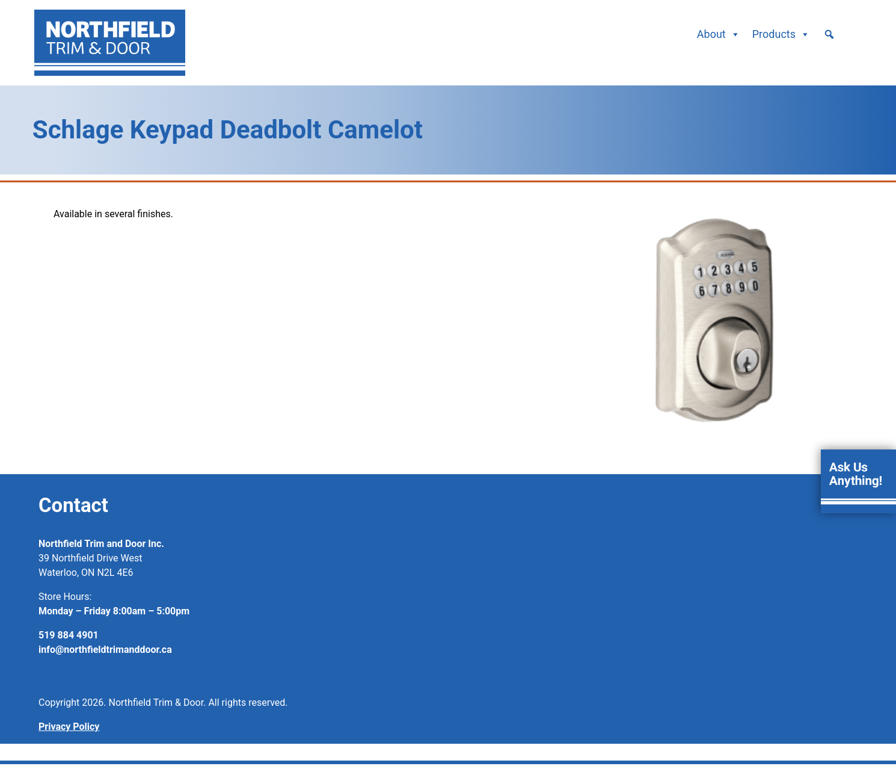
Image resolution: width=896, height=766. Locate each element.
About (718, 34)
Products (781, 34)
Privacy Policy (68, 726)
